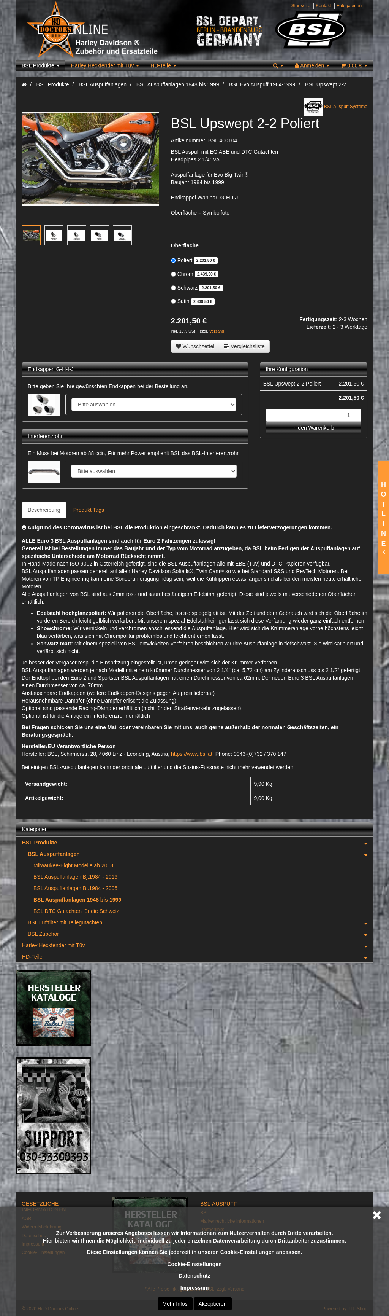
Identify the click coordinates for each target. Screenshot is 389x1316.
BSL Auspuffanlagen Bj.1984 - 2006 (75, 888)
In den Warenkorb (313, 428)
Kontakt (323, 5)
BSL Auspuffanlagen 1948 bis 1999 (77, 900)
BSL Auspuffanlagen (200, 854)
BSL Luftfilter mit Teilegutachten (200, 922)
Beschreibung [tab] (44, 510)
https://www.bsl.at (191, 754)
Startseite (300, 5)
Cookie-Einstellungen (194, 1264)
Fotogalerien (349, 5)
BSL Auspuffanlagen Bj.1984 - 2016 (75, 877)
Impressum (194, 1288)
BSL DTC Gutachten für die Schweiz (76, 911)
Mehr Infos (175, 1304)
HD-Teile (163, 65)
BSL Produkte (41, 65)
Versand (216, 331)
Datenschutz (194, 1276)
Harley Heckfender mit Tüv (105, 65)
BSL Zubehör (200, 934)
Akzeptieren (213, 1304)
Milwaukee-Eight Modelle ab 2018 (73, 865)
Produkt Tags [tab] (88, 510)
